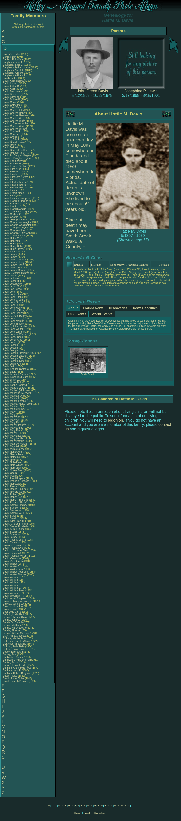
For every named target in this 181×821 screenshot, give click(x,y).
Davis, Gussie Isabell (14, 235)
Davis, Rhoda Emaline (15, 489)
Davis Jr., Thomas (13, 545)
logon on (115, 420)
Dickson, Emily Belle (14, 646)
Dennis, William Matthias (16, 633)
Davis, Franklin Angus (14, 209)
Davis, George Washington (17, 222)
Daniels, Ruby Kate (13, 59)
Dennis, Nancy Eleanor (15, 627)
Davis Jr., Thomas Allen (15, 550)
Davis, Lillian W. (11, 379)
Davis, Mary (9, 414)
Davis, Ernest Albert (13, 193)
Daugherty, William (13, 73)
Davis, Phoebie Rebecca (16, 481)
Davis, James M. (12, 267)
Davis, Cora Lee (11, 134)
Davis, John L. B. (12, 318)
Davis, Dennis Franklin (15, 150)
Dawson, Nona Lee (13, 606)
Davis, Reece (10, 486)
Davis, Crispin (10, 137)
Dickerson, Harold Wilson (16, 641)
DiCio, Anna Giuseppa (14, 635)
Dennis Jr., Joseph (13, 622)
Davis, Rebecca (11, 483)
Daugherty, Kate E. (13, 65)
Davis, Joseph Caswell (15, 355)
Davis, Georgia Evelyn (15, 227)
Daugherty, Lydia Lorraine (16, 67)
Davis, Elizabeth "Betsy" (16, 177)
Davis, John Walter (13, 329)
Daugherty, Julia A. (13, 62)
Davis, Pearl (9, 475)
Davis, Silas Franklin (14, 521)
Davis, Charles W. (12, 118)
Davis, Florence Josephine (17, 198)
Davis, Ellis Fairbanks (14, 182)
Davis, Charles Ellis (13, 110)
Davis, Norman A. (12, 467)
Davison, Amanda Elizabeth (17, 601)
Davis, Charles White (14, 121)
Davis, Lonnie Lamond (15, 385)
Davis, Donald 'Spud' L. (15, 153)
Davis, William (11, 577)
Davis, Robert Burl (12, 497)
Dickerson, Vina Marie (14, 643)
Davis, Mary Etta (11, 430)
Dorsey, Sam (10, 654)
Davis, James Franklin (14, 259)
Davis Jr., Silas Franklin (15, 523)
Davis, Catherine (12, 105)
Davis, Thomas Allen (14, 547)
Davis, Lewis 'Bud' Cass (15, 377)
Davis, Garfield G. (12, 214)
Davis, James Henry (13, 262)
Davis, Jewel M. (11, 286)
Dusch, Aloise (10, 676)
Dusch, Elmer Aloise (13, 678)
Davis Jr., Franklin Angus (16, 211)
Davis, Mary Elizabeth (14, 425)
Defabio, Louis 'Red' (14, 614)
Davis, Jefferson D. (13, 278)
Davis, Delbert (11, 147)
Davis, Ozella (10, 473)
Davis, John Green (13, 299)
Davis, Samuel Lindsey (15, 505)
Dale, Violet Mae (11, 54)
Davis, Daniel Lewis (13, 142)
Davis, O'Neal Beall (13, 470)
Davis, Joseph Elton (13, 358)
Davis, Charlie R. (12, 131)
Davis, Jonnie (10, 342)
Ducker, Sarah (11, 662)
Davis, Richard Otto (13, 491)
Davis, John (9, 291)
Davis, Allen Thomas (14, 81)
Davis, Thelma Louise (14, 539)
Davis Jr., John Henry (14, 310)
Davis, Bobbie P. (11, 99)
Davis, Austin (10, 89)
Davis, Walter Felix (13, 569)
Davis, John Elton (12, 294)
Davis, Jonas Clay (12, 339)
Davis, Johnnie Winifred (15, 334)
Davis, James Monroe (14, 270)
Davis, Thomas (11, 542)
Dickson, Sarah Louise (15, 649)
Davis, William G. (12, 593)
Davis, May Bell (11, 446)
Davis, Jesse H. (11, 281)
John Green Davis (92, 91)
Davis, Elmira (10, 190)
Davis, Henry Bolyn (13, 246)
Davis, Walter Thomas (14, 574)
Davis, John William (13, 331)
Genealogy (99, 813)
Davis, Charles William (15, 129)
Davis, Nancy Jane (13, 454)
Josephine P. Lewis (141, 91)
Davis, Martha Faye (13, 395)
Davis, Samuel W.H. (13, 513)
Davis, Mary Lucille (13, 438)
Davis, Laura (10, 371)
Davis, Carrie (10, 102)
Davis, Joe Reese (12, 289)
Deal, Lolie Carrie (12, 611)
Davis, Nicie (9, 459)
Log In (88, 813)
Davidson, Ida (10, 78)
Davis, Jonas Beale (13, 337)
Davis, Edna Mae (12, 163)
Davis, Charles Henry (14, 113)
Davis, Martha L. (11, 398)
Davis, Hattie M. (11, 238)
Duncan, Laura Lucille (14, 665)
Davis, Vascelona (12, 558)
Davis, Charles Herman (15, 115)
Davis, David (10, 145)
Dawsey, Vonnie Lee (13, 603)
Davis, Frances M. (12, 203)
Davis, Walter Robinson (15, 571)
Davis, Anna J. (10, 83)
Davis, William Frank (14, 590)
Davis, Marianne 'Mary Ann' (18, 393)
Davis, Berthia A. (12, 91)
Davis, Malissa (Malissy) (16, 390)
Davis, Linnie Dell (12, 382)
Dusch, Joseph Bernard (15, 681)
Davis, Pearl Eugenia (14, 478)
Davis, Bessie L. (11, 94)
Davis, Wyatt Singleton (15, 598)
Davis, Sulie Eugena (13, 529)
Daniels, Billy (10, 57)
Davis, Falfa (9, 195)
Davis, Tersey (10, 537)
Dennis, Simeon (11, 630)
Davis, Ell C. (9, 179)
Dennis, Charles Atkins (15, 617)
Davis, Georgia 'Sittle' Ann (17, 233)
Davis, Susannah (12, 534)
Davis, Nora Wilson (13, 465)
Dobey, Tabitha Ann (13, 651)
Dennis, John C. (11, 619)
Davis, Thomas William (15, 555)
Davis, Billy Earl (11, 97)
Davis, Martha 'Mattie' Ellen (17, 403)
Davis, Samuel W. (12, 510)
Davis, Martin (10, 406)
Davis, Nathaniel (12, 457)
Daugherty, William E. (14, 75)
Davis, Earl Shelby (13, 161)
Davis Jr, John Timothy (15, 326)
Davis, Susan (10, 531)
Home (77, 813)
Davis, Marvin (10, 411)
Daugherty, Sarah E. (13, 70)
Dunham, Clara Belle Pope (17, 668)
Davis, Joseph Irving (13, 361)
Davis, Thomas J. (12, 553)
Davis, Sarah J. (11, 518)
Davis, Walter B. (11, 566)
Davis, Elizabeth (12, 171)
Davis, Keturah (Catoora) (16, 369)
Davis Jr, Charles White (15, 123)
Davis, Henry (10, 243)
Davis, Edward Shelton (15, 166)
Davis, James (10, 254)
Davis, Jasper (10, 275)
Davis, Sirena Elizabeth (15, 526)
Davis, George (11, 217)
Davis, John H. (10, 305)
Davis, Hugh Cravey (13, 249)
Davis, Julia (9, 366)
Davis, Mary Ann (11, 417)
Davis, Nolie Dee (12, 462)
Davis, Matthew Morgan (15, 443)
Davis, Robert (10, 494)
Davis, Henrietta (12, 241)
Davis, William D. (12, 587)
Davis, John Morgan (13, 321)
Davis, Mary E (10, 422)
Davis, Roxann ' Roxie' (15, 502)
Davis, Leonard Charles (15, 374)
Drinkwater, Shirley (13, 657)
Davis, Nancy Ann (12, 451)
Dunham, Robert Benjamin (17, 673)
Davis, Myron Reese (13, 449)
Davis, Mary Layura (13, 435)
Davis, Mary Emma (13, 427)
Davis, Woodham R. (13, 595)
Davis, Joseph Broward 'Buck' (19, 353)
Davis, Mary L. (10, 433)
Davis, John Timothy (13, 323)
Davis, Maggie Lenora (14, 387)
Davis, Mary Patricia (13, 441)
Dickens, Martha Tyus (14, 638)
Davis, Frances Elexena (15, 201)
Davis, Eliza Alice (12, 169)
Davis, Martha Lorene (14, 401)
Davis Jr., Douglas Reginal (17, 158)
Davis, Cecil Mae (12, 107)
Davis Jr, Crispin (12, 139)
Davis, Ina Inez (11, 251)
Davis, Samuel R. (12, 507)
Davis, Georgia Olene (14, 230)
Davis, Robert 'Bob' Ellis (15, 499)
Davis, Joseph (11, 345)
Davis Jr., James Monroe (16, 273)
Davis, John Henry (13, 307)
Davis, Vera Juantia (13, 561)
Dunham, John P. (12, 670)
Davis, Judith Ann (12, 363)
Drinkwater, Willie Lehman (17, 659)
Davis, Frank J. (11, 206)
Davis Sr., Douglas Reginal (17, 155)
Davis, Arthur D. (11, 86)
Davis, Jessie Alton (13, 283)
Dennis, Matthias (12, 625)
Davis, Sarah (10, 515)
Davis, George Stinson (15, 219)
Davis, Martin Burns (13, 409)
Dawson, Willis (11, 609)
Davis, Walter (10, 563)
